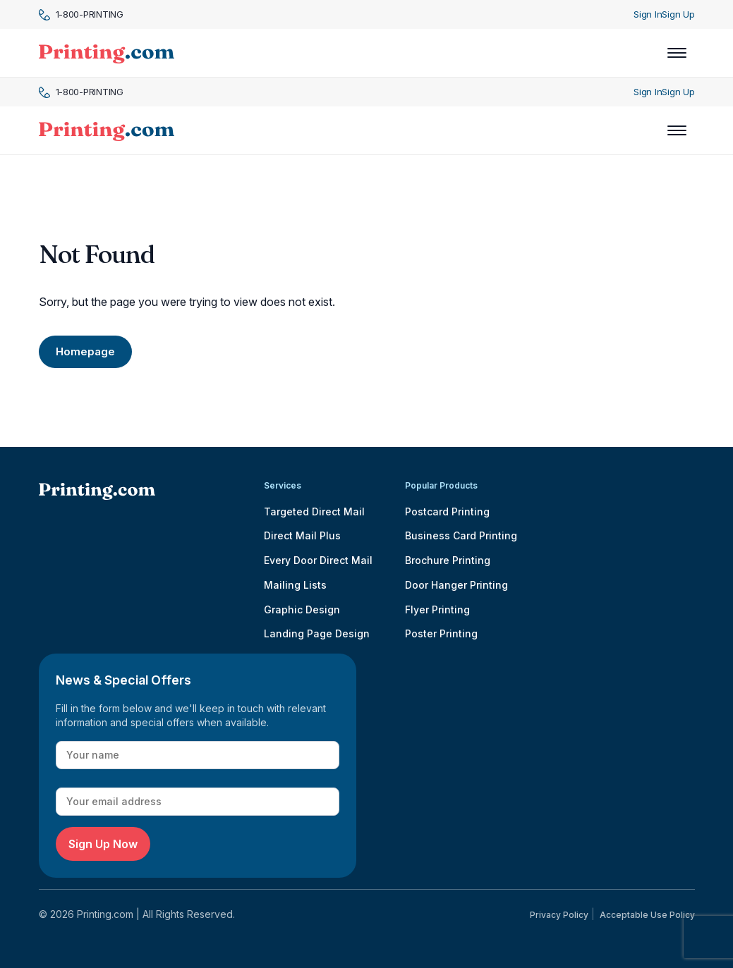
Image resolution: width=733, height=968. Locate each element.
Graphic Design (302, 609)
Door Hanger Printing (456, 585)
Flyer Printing (437, 609)
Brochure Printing (447, 560)
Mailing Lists (295, 585)
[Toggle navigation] (677, 53)
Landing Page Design (317, 633)
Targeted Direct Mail (314, 511)
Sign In (648, 14)
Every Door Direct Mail (318, 560)
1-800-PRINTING (81, 14)
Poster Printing (441, 633)
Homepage (85, 351)
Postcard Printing (447, 511)
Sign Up (678, 14)
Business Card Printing (461, 535)
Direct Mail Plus (302, 535)
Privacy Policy (559, 914)
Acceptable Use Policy (647, 914)
